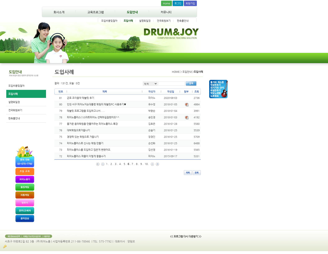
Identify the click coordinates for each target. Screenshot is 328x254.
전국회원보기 (164, 20)
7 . (133, 163)
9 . (141, 163)
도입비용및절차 (109, 20)
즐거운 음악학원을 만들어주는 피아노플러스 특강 (92, 123)
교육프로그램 (95, 12)
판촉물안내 (182, 20)
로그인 (177, 3)
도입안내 (132, 12)
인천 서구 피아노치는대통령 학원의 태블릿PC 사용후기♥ (96, 104)
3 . (116, 163)
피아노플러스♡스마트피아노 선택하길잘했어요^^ (93, 117)
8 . (137, 163)
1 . (107, 163)
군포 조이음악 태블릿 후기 (80, 97)
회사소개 (59, 12)
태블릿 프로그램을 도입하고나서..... (86, 110)
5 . (125, 163)
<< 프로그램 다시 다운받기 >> (185, 236)
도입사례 (128, 20)
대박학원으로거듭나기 (78, 130)
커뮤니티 (166, 12)
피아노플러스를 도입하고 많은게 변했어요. (89, 149)
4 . (120, 163)
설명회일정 (145, 20)
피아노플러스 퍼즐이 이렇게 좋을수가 (86, 156)
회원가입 (190, 3)
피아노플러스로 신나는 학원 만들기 (85, 143)
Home (166, 3)
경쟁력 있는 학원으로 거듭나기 (83, 136)
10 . (147, 163)
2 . (111, 163)
